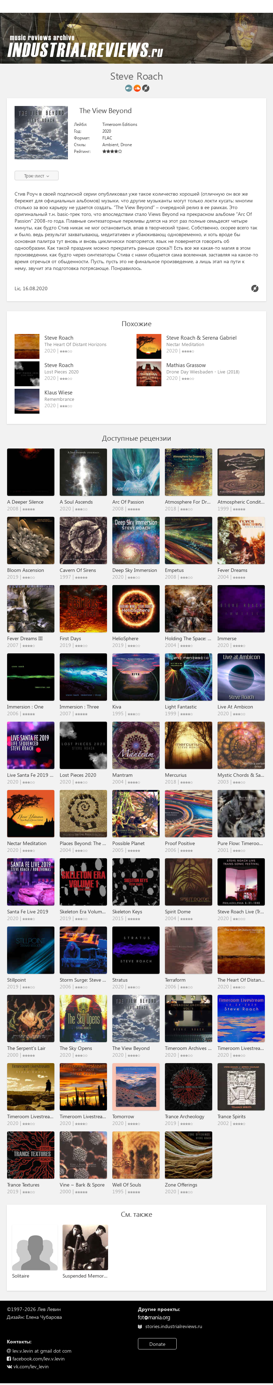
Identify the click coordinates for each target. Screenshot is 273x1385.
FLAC (107, 137)
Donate (157, 1344)
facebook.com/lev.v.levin (36, 1358)
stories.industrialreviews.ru (170, 1326)
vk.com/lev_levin (28, 1366)
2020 (106, 131)
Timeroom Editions (119, 124)
